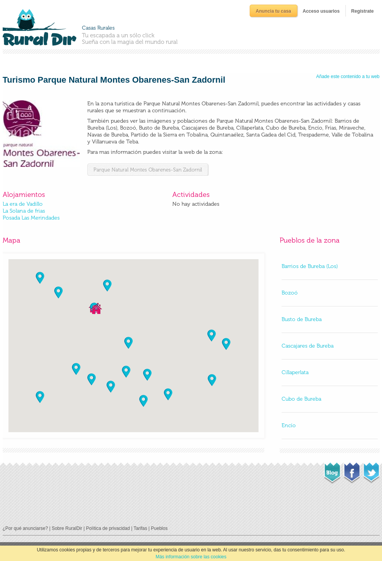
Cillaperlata (295, 372)
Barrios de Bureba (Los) (310, 266)
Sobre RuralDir (67, 528)
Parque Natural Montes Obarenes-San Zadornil (147, 170)
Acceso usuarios (321, 11)
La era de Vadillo (23, 204)
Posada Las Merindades (31, 218)
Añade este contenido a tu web (348, 76)
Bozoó (290, 293)
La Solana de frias (24, 211)
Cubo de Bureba (301, 399)
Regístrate (362, 11)
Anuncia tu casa (273, 11)
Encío (289, 425)
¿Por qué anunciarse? (25, 528)
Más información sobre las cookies (190, 556)
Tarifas (140, 528)
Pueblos (159, 528)
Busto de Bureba (302, 319)
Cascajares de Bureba (308, 346)
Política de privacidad (108, 528)
